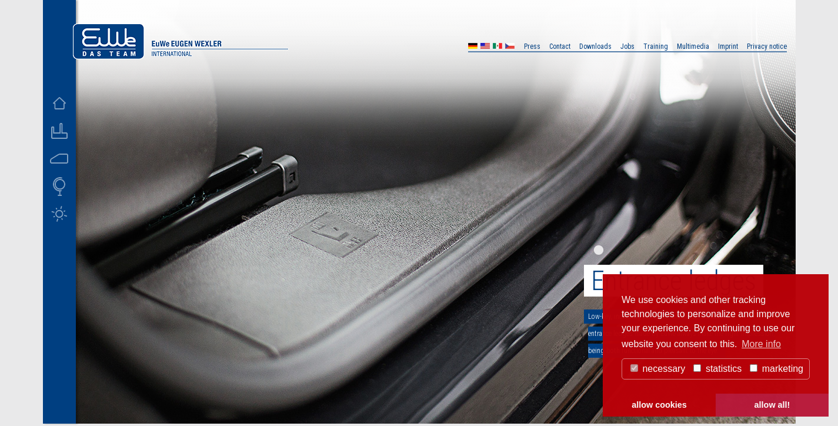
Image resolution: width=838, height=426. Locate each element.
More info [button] (761, 344)
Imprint (728, 46)
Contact (559, 46)
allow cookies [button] (659, 405)
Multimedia (693, 46)
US (485, 47)
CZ (510, 47)
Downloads (595, 46)
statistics (717, 369)
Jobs (627, 46)
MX (497, 47)
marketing (776, 369)
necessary (657, 369)
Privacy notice (767, 46)
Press (532, 46)
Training (655, 46)
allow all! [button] (772, 405)
